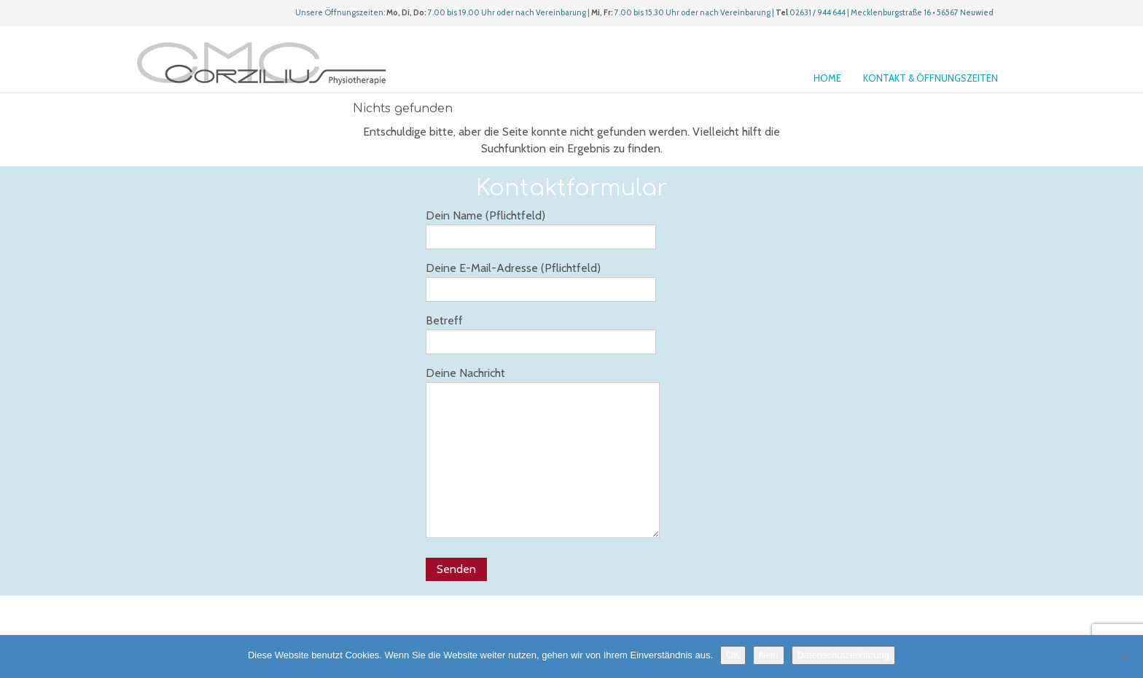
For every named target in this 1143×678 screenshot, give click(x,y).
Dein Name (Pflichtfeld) (541, 229)
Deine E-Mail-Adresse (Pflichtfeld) (541, 281)
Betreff (541, 333)
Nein (769, 655)
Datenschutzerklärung (843, 655)
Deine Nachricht (543, 452)
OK (733, 655)
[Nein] (1124, 657)
